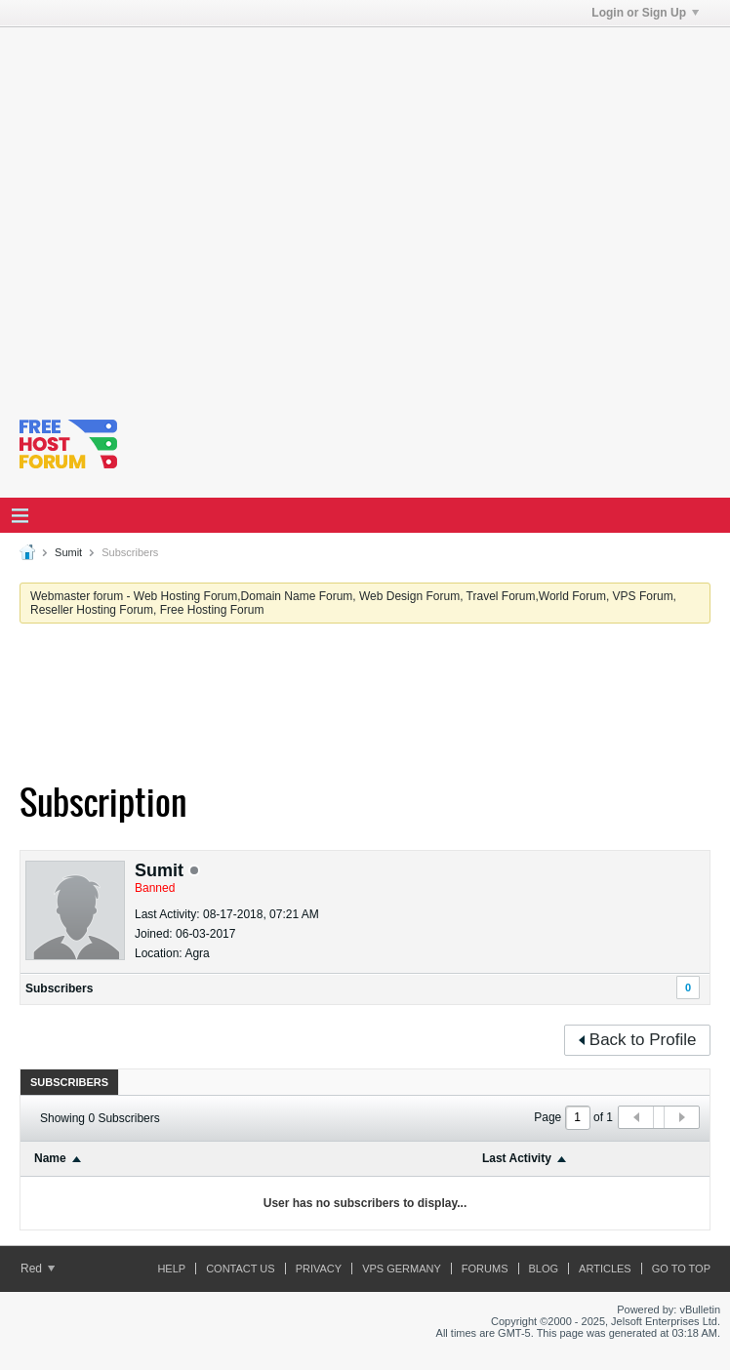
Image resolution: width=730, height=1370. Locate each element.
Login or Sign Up (645, 13)
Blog (544, 1268)
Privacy (319, 1268)
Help (171, 1268)
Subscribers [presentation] (69, 1082)
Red (37, 1268)
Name (50, 1158)
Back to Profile (638, 1039)
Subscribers (59, 988)
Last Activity (516, 1158)
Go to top (681, 1268)
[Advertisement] (183, 210)
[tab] (69, 1081)
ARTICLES (605, 1268)
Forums (485, 1268)
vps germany (401, 1268)
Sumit (68, 552)
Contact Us (240, 1268)
